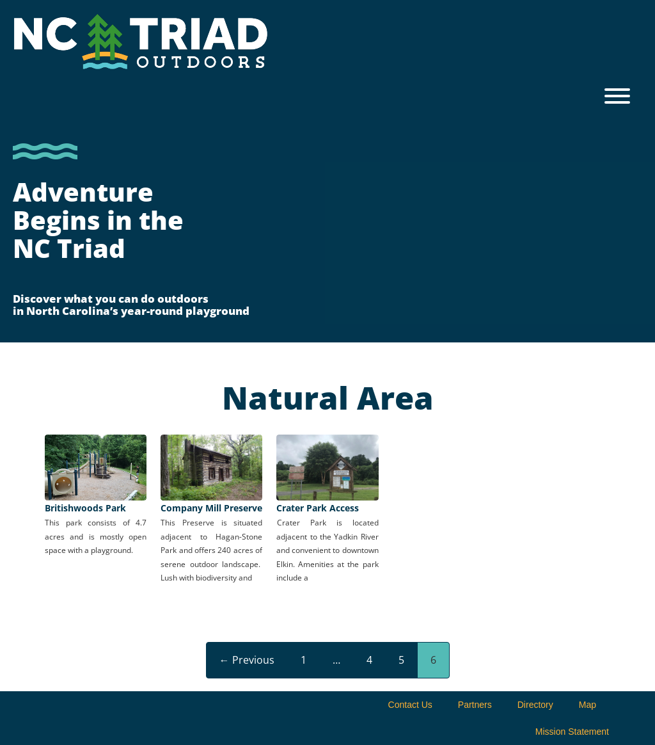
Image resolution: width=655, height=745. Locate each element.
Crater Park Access (317, 508)
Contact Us (410, 705)
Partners (475, 705)
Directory (535, 705)
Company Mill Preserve (211, 508)
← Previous (246, 660)
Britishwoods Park (85, 508)
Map (587, 705)
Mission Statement (572, 731)
